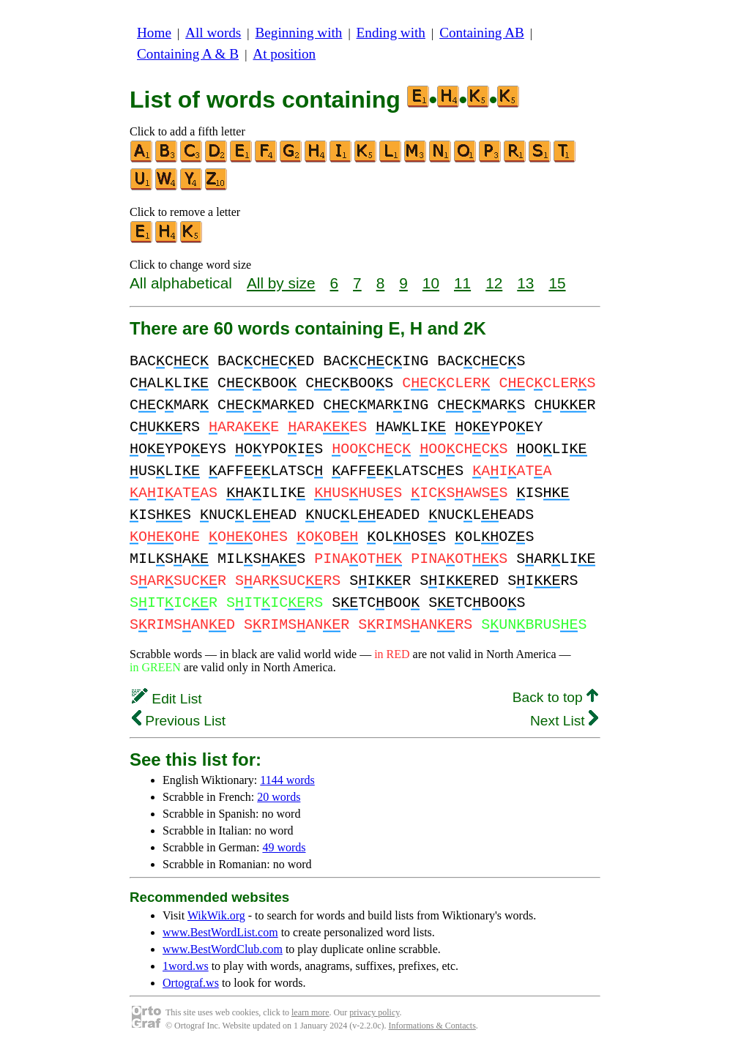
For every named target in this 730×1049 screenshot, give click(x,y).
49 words (283, 847)
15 (556, 283)
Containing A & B (188, 53)
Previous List (179, 720)
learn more (310, 1012)
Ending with (391, 32)
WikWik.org (216, 915)
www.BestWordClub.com (223, 949)
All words (213, 32)
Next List (564, 720)
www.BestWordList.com (220, 932)
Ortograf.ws (191, 983)
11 (462, 283)
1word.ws (186, 966)
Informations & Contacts (432, 1025)
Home (154, 32)
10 (430, 283)
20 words (278, 797)
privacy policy (374, 1012)
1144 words (287, 780)
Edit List (167, 698)
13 (525, 283)
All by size (281, 283)
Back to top (555, 697)
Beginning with (299, 32)
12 (493, 283)
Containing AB (481, 32)
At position (284, 53)
